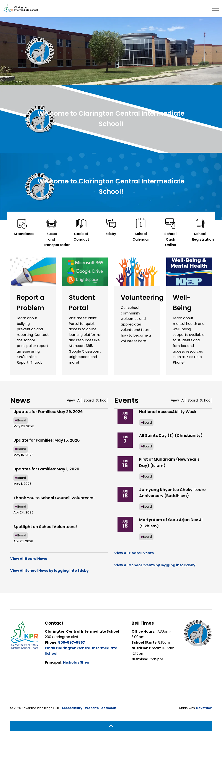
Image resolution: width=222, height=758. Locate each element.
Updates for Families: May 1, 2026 (46, 469)
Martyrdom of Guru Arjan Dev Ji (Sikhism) (170, 523)
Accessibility (72, 708)
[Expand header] (215, 8)
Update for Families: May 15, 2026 (46, 440)
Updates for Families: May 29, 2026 (48, 411)
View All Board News (28, 558)
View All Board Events (134, 553)
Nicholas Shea (76, 662)
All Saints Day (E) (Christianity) (171, 435)
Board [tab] (88, 400)
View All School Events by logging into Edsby (154, 565)
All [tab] (79, 400)
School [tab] (101, 400)
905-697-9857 (71, 642)
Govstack (204, 708)
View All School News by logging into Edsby (49, 570)
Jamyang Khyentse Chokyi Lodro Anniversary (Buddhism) (172, 493)
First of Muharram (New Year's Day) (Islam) (169, 462)
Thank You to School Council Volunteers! (54, 497)
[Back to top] (111, 726)
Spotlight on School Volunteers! (45, 526)
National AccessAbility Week (167, 411)
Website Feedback (100, 708)
